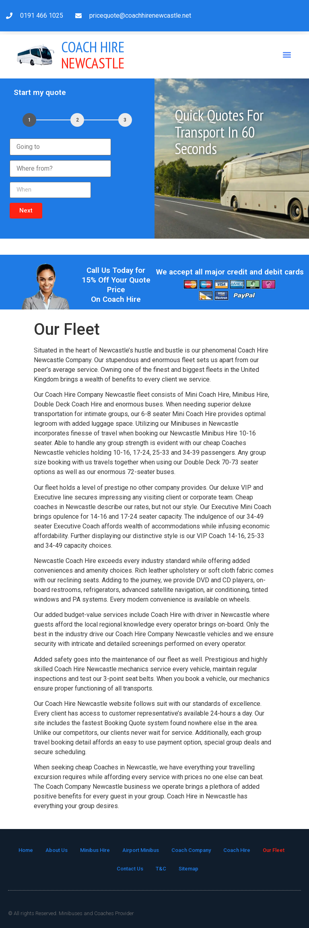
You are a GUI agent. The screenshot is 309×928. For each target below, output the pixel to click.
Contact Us (130, 869)
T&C (161, 869)
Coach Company (191, 850)
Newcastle (93, 55)
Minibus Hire (95, 850)
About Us (56, 850)
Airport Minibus (140, 850)
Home (26, 850)
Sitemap (188, 869)
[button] (287, 55)
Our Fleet (273, 850)
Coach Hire (236, 850)
